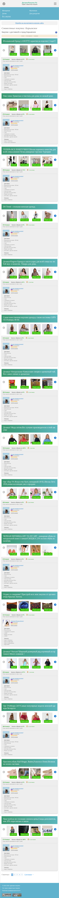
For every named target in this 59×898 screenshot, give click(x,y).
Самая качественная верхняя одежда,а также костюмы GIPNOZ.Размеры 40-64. (29, 318)
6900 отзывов (14, 625)
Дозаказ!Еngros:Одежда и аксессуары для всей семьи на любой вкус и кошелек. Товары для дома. (29, 262)
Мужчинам (33, 10)
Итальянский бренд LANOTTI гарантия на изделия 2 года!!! (29, 41)
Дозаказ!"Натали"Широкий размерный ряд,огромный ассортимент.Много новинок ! (29, 652)
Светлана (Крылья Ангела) (17, 621)
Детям (4, 13)
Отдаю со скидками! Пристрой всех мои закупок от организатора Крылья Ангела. (29, 595)
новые (22, 36)
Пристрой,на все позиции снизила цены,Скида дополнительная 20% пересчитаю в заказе (29, 820)
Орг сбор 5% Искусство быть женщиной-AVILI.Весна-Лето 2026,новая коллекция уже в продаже (29, 483)
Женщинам (6, 10)
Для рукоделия (34, 13)
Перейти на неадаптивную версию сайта (29, 23)
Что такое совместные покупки (11, 888)
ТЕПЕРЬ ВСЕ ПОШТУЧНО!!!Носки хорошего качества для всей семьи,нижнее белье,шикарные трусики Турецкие (29, 150)
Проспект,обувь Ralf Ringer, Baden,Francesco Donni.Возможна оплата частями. (29, 763)
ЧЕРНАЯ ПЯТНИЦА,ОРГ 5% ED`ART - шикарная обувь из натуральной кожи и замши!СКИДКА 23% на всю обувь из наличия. (29, 538)
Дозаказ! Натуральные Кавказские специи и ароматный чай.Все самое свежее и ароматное (29, 373)
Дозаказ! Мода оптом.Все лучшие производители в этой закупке (29, 428)
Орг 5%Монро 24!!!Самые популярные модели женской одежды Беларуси (29, 707)
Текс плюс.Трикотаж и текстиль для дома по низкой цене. (28, 96)
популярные (29, 36)
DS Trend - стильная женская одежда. (19, 207)
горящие (36, 36)
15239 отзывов (14, 69)
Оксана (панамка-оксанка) (17, 65)
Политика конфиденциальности (11, 890)
